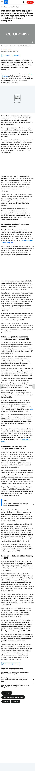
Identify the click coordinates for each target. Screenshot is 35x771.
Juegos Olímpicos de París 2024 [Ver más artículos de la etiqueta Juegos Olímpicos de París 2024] (13, 697)
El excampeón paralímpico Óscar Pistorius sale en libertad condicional (15, 504)
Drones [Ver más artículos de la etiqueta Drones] (6, 701)
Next (5, 6)
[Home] (1, 6)
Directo (30, 2)
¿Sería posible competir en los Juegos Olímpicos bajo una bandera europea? (15, 672)
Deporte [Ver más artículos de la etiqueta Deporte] (15, 701)
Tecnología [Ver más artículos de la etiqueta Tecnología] (7, 693)
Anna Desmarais (7, 49)
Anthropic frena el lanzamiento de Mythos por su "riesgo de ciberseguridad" (15, 686)
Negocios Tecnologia (14, 6)
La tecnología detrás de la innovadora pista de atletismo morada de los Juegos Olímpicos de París (14, 679)
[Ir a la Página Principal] (6, 2)
